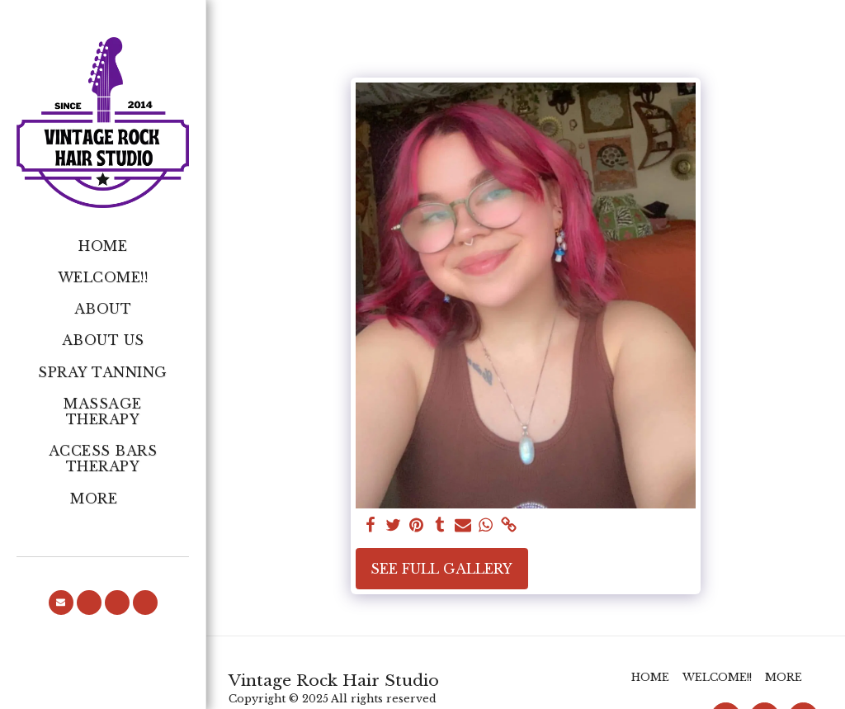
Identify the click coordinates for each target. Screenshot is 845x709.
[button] (61, 602)
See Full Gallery (441, 568)
